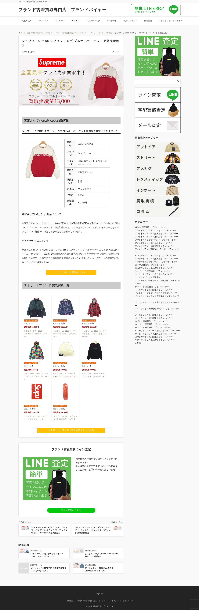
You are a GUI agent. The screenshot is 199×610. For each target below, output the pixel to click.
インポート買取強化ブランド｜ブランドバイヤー (156, 262)
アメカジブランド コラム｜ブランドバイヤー (154, 243)
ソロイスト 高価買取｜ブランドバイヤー (152, 287)
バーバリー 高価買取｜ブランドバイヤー (152, 324)
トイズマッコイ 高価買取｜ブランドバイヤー (154, 290)
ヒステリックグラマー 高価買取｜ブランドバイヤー (157, 330)
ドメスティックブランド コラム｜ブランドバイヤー (157, 293)
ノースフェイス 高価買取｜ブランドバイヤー (154, 315)
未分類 (138, 343)
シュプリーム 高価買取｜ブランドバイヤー (153, 271)
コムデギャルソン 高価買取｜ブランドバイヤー (155, 268)
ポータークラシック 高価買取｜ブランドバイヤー (156, 334)
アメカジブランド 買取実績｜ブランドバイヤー (155, 246)
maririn (118, 52)
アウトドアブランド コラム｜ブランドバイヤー (155, 230)
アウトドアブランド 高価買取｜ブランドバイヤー (156, 236)
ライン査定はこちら (71, 510)
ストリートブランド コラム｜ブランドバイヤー (155, 274)
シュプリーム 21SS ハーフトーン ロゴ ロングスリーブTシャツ (65, 334)
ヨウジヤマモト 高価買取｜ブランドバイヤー (154, 337)
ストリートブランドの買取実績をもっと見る (71, 430)
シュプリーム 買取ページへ (71, 272)
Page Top (99, 592)
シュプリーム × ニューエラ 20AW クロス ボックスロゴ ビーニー (65, 376)
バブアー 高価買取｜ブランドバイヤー (151, 321)
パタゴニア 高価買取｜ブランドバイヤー (152, 327)
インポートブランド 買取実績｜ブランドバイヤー (156, 259)
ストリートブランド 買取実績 (148, 277)
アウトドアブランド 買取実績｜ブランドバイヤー (156, 233)
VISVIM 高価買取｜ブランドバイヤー (151, 227)
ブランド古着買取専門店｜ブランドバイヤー (62, 9)
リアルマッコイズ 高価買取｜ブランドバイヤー (155, 340)
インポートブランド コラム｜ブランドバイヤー (155, 255)
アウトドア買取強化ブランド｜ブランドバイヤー (156, 240)
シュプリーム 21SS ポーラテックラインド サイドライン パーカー (94, 334)
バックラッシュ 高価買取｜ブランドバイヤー (154, 318)
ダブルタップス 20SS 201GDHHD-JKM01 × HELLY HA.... (35, 334)
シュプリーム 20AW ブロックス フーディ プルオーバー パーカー (36, 376)
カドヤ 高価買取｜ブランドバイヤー (150, 265)
